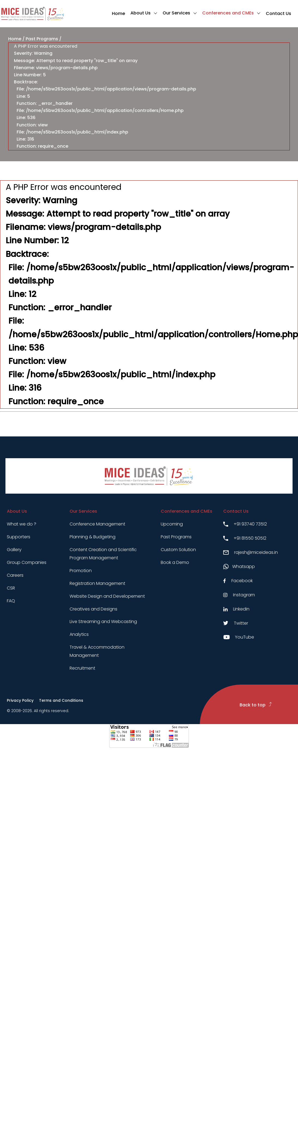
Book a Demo (175, 562)
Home (118, 13)
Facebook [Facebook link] (238, 581)
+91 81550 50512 (244, 538)
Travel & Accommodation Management (97, 651)
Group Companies (26, 562)
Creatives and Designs (93, 609)
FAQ (11, 601)
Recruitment (82, 668)
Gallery (14, 549)
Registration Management (97, 583)
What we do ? (21, 524)
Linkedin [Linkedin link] (236, 609)
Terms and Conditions (61, 700)
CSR (11, 588)
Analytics (79, 634)
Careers (15, 575)
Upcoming (172, 524)
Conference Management (97, 524)
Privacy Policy (20, 700)
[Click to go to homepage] (32, 13)
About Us (140, 13)
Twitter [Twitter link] (235, 623)
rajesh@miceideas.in (250, 552)
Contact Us (278, 13)
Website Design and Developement (107, 596)
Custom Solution (178, 549)
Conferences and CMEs (228, 13)
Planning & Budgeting (92, 537)
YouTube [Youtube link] (238, 637)
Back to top (256, 705)
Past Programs (42, 39)
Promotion (81, 570)
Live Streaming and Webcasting (103, 621)
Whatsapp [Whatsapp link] (239, 566)
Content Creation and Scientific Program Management (103, 553)
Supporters (18, 537)
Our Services (176, 13)
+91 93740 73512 (245, 524)
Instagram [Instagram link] (239, 595)
